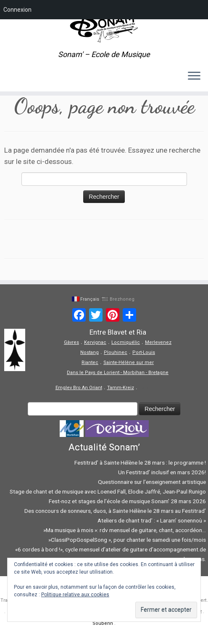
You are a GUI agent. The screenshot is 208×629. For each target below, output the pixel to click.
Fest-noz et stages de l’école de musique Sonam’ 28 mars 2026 (127, 501)
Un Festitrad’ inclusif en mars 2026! (162, 472)
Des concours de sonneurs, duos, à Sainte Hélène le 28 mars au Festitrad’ (115, 510)
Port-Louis (143, 352)
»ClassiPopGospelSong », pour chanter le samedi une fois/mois (126, 539)
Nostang (89, 352)
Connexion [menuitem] (17, 9)
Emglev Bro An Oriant (78, 387)
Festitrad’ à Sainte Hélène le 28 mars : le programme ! (140, 462)
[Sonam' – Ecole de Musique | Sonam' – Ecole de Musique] (104, 25)
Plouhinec (115, 352)
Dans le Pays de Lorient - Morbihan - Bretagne (118, 372)
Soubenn (102, 623)
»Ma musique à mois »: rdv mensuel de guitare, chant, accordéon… (124, 530)
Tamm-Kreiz (120, 387)
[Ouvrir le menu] (194, 76)
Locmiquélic (125, 342)
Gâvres (71, 342)
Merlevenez (158, 342)
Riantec (90, 362)
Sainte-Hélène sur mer (128, 362)
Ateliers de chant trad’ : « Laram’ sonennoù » (151, 520)
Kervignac (95, 342)
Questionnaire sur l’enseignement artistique (152, 481)
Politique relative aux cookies (75, 595)
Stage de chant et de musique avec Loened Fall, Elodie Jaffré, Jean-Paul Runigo (108, 491)
